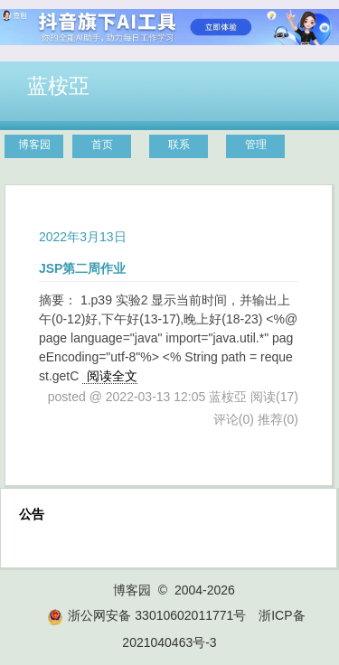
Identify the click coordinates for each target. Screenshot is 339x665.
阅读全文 (112, 376)
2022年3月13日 (83, 236)
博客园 (34, 144)
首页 (102, 144)
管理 (256, 144)
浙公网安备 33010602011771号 (146, 615)
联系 (179, 144)
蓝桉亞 (58, 86)
